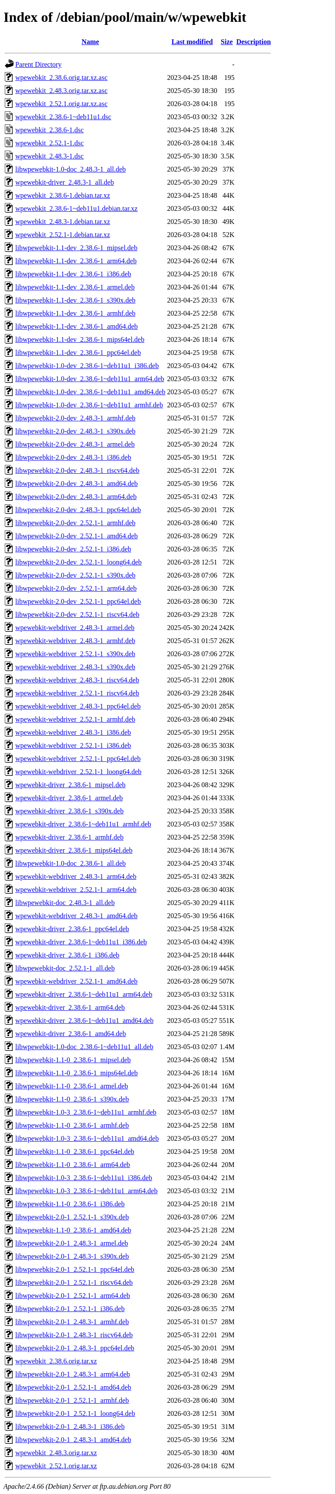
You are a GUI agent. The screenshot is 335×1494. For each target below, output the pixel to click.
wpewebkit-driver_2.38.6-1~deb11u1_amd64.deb (84, 1020)
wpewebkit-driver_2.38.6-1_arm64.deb (70, 1007)
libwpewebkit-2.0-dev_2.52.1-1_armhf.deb (75, 523)
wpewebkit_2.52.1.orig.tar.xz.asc (61, 103)
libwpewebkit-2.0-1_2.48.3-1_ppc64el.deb (74, 1348)
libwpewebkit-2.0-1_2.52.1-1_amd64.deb (73, 1387)
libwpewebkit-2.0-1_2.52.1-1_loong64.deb (75, 1413)
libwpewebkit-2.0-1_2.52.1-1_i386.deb (70, 1308)
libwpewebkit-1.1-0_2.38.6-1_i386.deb (70, 1204)
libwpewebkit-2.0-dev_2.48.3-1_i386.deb (73, 457)
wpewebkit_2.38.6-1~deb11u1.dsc (63, 116)
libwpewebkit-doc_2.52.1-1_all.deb (65, 968)
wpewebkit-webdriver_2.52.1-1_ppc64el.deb (77, 758)
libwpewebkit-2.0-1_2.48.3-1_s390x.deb (72, 1256)
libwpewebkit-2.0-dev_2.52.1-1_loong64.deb (78, 562)
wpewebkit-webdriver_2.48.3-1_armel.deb (74, 627)
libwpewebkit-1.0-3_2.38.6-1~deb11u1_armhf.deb (86, 1112)
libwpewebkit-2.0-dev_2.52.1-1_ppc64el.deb (78, 601)
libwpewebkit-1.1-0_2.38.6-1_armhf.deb (72, 1125)
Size (227, 41)
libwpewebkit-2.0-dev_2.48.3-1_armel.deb (75, 444)
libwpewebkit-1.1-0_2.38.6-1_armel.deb (71, 1086)
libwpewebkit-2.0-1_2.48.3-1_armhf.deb (72, 1321)
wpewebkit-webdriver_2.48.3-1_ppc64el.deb (77, 706)
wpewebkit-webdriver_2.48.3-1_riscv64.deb (77, 680)
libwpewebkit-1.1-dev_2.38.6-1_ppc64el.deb (78, 352)
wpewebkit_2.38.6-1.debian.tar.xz (62, 195)
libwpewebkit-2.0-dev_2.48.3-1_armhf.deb (75, 418)
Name (90, 41)
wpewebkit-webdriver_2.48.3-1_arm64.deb (76, 876)
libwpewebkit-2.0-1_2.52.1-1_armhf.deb (72, 1400)
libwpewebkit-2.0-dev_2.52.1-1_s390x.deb (75, 575)
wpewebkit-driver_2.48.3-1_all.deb (64, 182)
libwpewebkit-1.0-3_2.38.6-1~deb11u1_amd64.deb (87, 1138)
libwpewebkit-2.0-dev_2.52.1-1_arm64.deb (76, 588)
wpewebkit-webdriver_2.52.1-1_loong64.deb (78, 771)
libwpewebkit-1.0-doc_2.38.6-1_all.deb (70, 863)
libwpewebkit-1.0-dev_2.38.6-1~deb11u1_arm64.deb (89, 378)
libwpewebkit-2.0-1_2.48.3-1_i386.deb (70, 1426)
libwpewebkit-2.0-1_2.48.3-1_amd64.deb (73, 1439)
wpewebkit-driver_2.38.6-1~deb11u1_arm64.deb (83, 994)
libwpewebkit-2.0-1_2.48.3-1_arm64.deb (72, 1374)
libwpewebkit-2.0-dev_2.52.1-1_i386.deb (73, 549)
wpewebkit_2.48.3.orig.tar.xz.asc (61, 90)
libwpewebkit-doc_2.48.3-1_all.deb (65, 902)
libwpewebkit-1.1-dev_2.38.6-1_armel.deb (75, 287)
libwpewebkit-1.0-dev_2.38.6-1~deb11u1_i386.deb (87, 365)
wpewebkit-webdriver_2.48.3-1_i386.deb (73, 732)
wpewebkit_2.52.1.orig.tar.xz (56, 1466)
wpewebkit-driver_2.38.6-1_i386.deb (67, 955)
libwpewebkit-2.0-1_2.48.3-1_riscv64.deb (74, 1335)
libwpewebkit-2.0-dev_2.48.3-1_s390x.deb (75, 431)
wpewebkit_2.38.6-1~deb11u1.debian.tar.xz (76, 208)
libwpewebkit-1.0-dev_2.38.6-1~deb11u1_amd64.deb (90, 392)
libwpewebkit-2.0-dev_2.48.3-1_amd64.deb (76, 483)
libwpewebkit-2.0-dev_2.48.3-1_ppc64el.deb (78, 509)
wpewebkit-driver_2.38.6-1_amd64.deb (70, 1033)
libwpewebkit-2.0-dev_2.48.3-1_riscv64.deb (77, 470)
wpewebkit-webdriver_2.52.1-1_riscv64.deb (77, 693)
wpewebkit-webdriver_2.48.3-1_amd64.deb (76, 915)
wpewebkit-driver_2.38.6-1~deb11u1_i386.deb (81, 942)
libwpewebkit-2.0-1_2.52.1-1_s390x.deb (72, 1217)
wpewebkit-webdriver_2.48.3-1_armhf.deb (75, 640)
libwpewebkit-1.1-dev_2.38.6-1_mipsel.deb (76, 247)
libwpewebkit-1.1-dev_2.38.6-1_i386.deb (73, 274)
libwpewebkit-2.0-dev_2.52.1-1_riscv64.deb (77, 614)
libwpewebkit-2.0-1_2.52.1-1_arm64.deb (72, 1295)
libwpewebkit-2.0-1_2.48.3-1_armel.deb (71, 1243)
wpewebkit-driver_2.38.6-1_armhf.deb (69, 837)
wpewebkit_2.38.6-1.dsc (49, 130)
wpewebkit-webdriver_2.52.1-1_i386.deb (73, 745)
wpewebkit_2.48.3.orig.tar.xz (56, 1452)
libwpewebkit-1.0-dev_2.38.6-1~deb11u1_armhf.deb (89, 405)
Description (253, 41)
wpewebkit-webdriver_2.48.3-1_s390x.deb (75, 667)
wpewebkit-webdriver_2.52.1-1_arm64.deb (76, 889)
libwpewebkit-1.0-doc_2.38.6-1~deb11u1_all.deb (84, 1046)
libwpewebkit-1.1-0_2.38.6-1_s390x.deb (72, 1099)
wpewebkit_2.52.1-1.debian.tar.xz (62, 234)
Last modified (192, 41)
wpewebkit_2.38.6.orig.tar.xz (56, 1361)
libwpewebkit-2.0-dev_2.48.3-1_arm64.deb (76, 496)
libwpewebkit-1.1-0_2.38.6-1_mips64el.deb (76, 1073)
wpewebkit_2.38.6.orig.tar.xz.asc (61, 77)
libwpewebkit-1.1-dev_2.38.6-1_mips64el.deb (79, 339)
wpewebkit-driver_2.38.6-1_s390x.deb (69, 811)
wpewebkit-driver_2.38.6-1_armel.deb (69, 798)
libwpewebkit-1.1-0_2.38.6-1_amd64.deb (73, 1230)
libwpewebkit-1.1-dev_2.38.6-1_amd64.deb (76, 326)
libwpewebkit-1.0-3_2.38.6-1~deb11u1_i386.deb (83, 1177)
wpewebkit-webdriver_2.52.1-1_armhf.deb (75, 719)
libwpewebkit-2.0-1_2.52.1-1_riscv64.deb (74, 1282)
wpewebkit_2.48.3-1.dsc (49, 156)
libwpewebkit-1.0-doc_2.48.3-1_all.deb (70, 169)
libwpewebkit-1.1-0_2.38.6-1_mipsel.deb (73, 1060)
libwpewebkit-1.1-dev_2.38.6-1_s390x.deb (75, 300)
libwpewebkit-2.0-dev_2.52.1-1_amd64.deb (76, 536)
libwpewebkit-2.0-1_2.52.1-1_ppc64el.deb (74, 1269)
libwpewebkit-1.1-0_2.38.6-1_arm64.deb (72, 1164)
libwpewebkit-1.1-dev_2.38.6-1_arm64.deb (76, 261)
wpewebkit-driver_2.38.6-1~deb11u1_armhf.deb (83, 824)
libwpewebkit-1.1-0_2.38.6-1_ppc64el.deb (74, 1151)
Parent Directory (38, 64)
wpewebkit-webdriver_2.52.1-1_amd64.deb (76, 981)
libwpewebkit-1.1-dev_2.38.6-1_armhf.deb (75, 313)
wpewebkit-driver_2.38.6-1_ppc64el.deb (72, 929)
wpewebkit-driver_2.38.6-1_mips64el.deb (74, 850)
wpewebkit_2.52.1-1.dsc (49, 143)
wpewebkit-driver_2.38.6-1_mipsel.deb (70, 784)
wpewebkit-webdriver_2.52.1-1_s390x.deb (75, 653)
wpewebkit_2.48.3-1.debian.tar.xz (62, 221)
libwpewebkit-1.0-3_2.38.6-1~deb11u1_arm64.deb (86, 1191)
